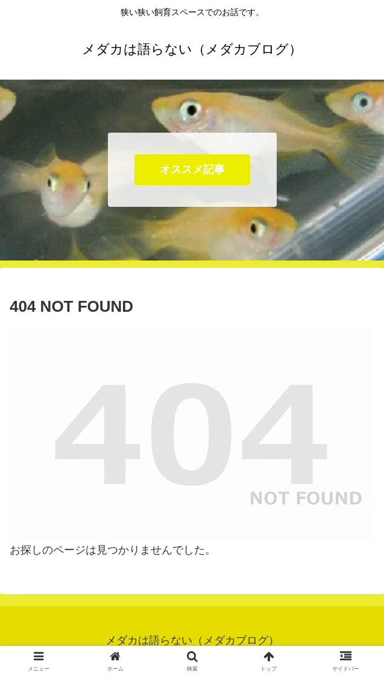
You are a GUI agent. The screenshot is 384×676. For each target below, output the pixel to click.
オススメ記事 (192, 169)
